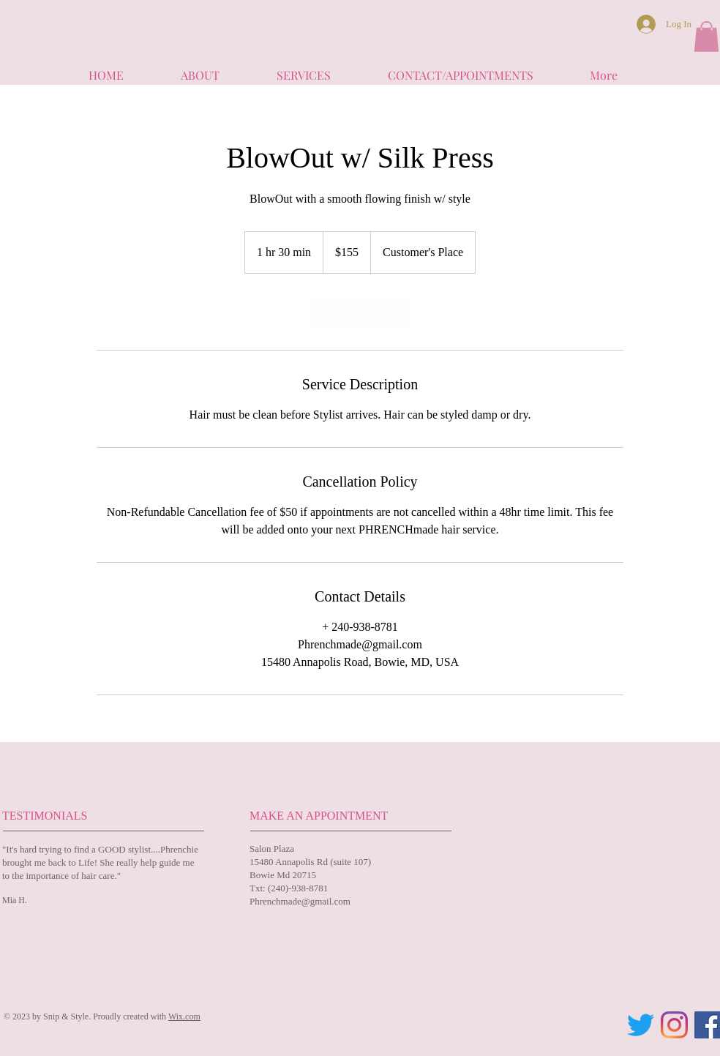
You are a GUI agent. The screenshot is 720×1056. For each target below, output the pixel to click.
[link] (360, 311)
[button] (706, 36)
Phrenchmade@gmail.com (300, 901)
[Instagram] (674, 1024)
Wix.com (184, 1016)
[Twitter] (640, 1024)
